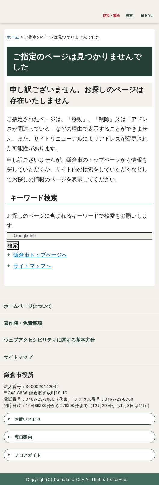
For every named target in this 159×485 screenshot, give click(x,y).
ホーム (13, 37)
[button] (129, 14)
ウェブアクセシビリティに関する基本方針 (49, 340)
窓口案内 (23, 437)
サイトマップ (18, 357)
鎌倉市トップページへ (40, 255)
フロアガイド (27, 455)
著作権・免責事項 (23, 323)
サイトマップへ (32, 266)
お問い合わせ (27, 419)
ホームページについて (28, 306)
